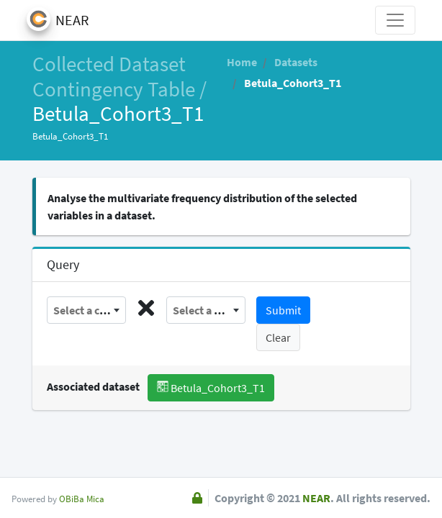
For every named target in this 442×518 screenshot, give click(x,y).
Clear (278, 337)
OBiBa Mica (81, 498)
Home (242, 62)
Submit (283, 310)
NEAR (316, 498)
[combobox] (86, 310)
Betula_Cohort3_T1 (211, 388)
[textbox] (86, 310)
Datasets (294, 62)
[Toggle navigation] (395, 20)
